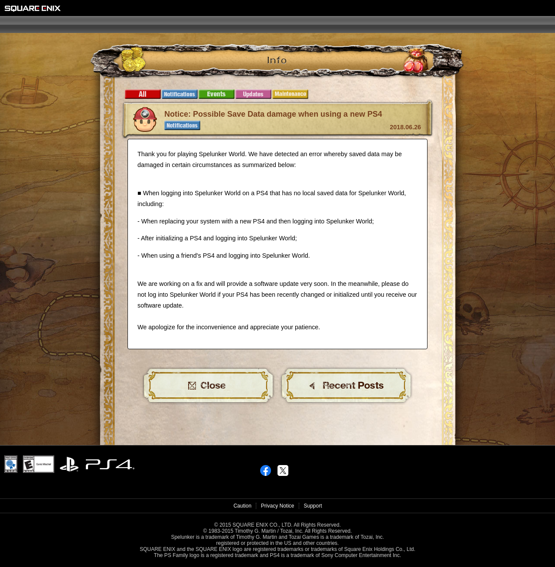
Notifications (180, 94)
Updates (253, 94)
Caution (242, 506)
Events (217, 94)
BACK (346, 386)
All (143, 94)
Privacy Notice (277, 506)
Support (313, 506)
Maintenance (290, 94)
